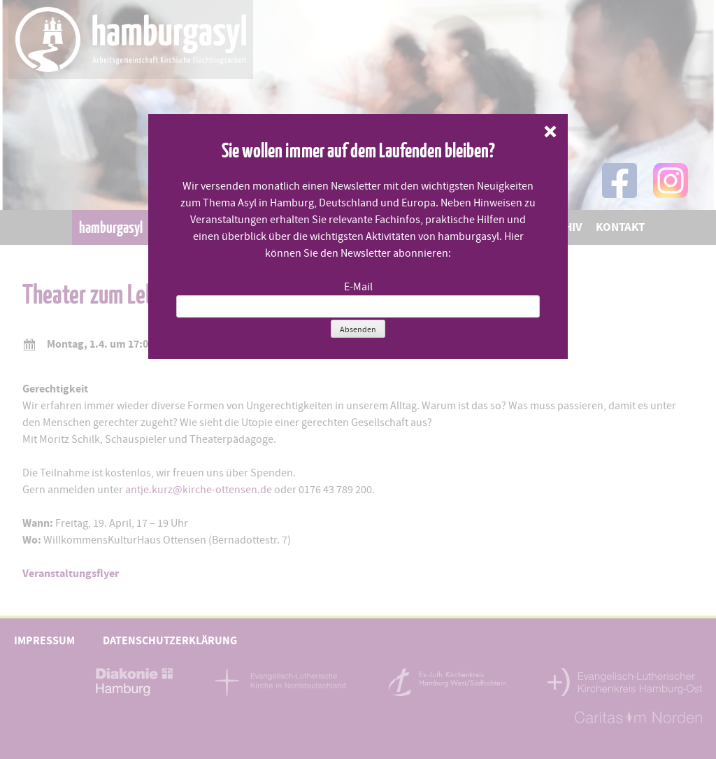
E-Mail (358, 287)
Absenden (358, 329)
